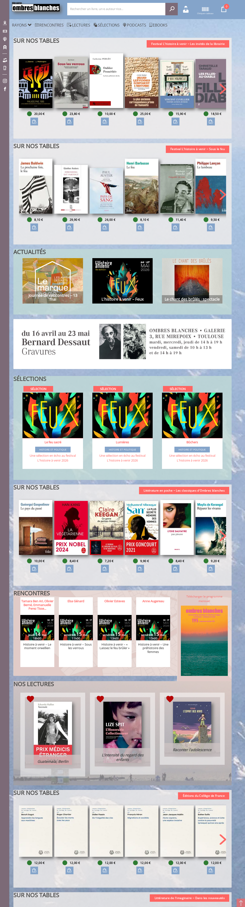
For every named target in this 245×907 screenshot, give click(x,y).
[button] (223, 89)
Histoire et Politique (53, 450)
